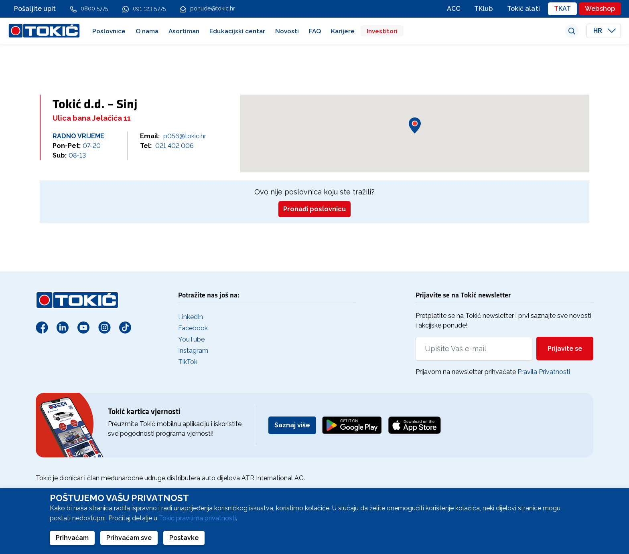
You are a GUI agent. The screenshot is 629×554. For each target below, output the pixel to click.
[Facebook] (42, 327)
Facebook (193, 328)
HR (604, 30)
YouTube (191, 339)
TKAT (562, 8)
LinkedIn (190, 317)
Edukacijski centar (237, 31)
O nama (147, 31)
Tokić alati (523, 8)
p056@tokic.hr (184, 136)
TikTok (187, 362)
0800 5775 (94, 8)
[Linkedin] (63, 327)
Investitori (382, 31)
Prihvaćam (72, 538)
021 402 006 (174, 146)
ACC (453, 8)
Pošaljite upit (35, 8)
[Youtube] (83, 327)
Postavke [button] (184, 538)
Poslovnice (109, 31)
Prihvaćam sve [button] (129, 538)
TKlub (483, 8)
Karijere (343, 31)
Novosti (287, 31)
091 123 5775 (149, 8)
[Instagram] (104, 327)
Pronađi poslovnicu (314, 209)
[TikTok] (125, 327)
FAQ (315, 31)
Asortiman (183, 31)
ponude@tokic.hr (212, 8)
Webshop (600, 8)
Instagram (193, 350)
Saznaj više (292, 425)
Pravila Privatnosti (543, 372)
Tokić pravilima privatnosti (197, 518)
